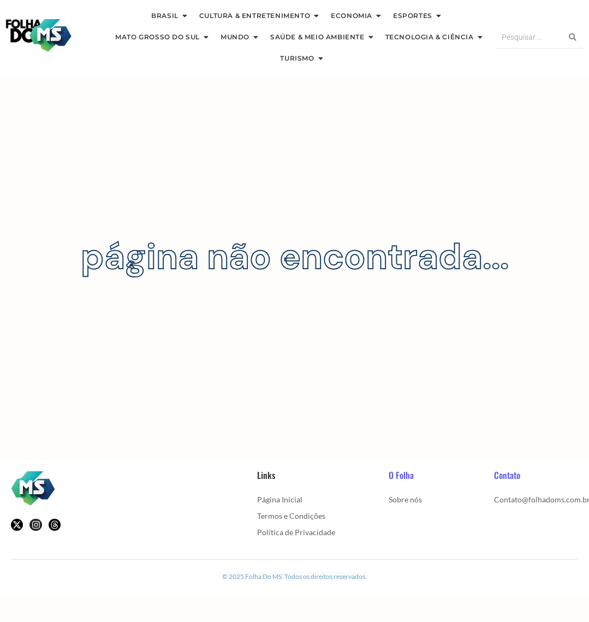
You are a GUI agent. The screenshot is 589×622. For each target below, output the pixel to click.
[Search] (529, 37)
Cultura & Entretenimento (257, 15)
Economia (354, 15)
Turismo (299, 58)
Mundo (237, 37)
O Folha (401, 475)
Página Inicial (279, 499)
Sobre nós (405, 499)
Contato (507, 475)
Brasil (167, 15)
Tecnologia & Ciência (432, 37)
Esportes (415, 15)
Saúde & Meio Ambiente (320, 37)
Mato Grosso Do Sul (160, 37)
